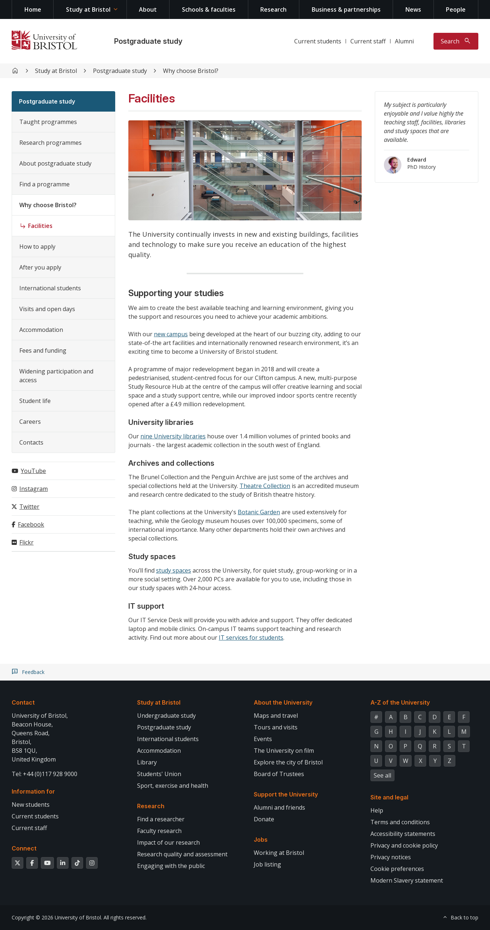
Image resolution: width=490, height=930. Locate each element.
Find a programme (44, 184)
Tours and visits (276, 727)
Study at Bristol (88, 9)
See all (382, 775)
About (148, 9)
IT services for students (251, 637)
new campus (171, 334)
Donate (264, 819)
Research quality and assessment (182, 854)
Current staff (368, 41)
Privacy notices (390, 857)
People (456, 9)
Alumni (404, 41)
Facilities (40, 226)
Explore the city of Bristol (288, 762)
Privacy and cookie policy (404, 845)
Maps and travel (276, 716)
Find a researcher (160, 819)
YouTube (33, 471)
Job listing (267, 864)
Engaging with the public (171, 866)
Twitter (29, 507)
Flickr (26, 542)
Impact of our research (168, 842)
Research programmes (50, 143)
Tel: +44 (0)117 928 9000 (44, 774)
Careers (30, 422)
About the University (283, 702)
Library (147, 762)
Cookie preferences (397, 869)
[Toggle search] (455, 41)
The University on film (284, 751)
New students (31, 805)
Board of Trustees (279, 774)
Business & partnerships (346, 9)
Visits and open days (47, 309)
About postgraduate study (55, 163)
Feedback (33, 672)
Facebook (31, 524)
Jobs (261, 839)
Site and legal (389, 797)
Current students (317, 41)
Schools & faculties (209, 9)
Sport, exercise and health (172, 786)
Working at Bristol (279, 853)
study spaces (173, 570)
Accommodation (41, 330)
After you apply (40, 267)
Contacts (31, 442)
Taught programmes (48, 122)
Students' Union (159, 774)
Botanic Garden (259, 512)
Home (32, 9)
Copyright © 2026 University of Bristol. (57, 917)
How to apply (37, 247)
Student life (35, 401)
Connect (24, 848)
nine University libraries (173, 436)
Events (263, 739)
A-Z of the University (400, 702)
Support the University (286, 794)
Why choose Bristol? (190, 71)
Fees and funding (42, 350)
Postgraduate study (148, 41)
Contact (23, 702)
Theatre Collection (265, 486)
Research (273, 9)
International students (50, 288)
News (413, 9)
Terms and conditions (400, 822)
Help (376, 810)
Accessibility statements (402, 834)
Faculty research (159, 831)
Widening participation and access (56, 375)
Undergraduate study (166, 716)
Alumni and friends (279, 807)
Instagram (33, 489)
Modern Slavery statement (406, 880)
